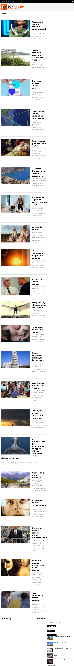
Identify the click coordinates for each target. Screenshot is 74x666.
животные (68, 100)
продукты (67, 117)
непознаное (59, 115)
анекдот (50, 95)
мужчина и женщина (53, 112)
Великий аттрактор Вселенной (62, 57)
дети (49, 100)
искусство (66, 105)
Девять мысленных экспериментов (63, 83)
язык (54, 129)
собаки (68, 122)
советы (50, 125)
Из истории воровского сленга (35, 356)
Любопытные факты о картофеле (62, 33)
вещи (62, 95)
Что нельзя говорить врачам (35, 304)
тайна (64, 125)
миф (63, 110)
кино (49, 107)
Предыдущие (38, 662)
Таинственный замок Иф (60, 39)
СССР (62, 92)
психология (60, 120)
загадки (50, 102)
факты (57, 127)
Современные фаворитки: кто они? (36, 156)
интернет (58, 105)
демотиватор (62, 97)
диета (54, 100)
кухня (49, 110)
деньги (69, 97)
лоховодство (56, 110)
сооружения (57, 125)
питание (50, 117)
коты (68, 107)
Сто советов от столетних (55, 137)
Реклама (8, 1)
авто (67, 92)
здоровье (56, 102)
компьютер (56, 107)
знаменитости (65, 102)
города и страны (52, 97)
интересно (51, 105)
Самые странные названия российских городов (36, 62)
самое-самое (60, 122)
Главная (3, 1)
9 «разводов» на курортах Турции (36, 416)
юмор (49, 129)
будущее (57, 95)
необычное (51, 115)
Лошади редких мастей (60, 77)
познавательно (58, 117)
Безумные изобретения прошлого (62, 45)
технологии (51, 127)
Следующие (6, 662)
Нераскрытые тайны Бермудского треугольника (36, 125)
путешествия (51, 122)
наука (62, 112)
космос (63, 107)
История (50, 92)
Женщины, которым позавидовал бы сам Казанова (36, 608)
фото (63, 127)
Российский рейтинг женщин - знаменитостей (36, 27)
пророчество (51, 120)
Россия (56, 92)
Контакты (13, 1)
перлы (66, 115)
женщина (60, 100)
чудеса (68, 127)
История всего (51, 62)
